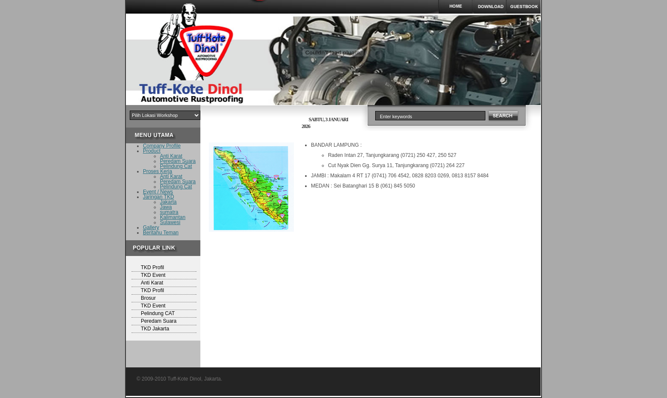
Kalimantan (172, 217)
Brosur (148, 298)
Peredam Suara (178, 161)
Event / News (158, 192)
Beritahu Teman (161, 233)
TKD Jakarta (155, 329)
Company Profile (162, 146)
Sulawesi (170, 222)
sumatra (169, 212)
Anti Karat (171, 156)
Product (151, 151)
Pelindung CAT (158, 313)
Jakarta (168, 202)
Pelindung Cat (176, 166)
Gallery (151, 227)
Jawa (166, 207)
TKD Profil (152, 267)
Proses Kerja (157, 171)
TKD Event (153, 275)
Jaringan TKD (158, 197)
